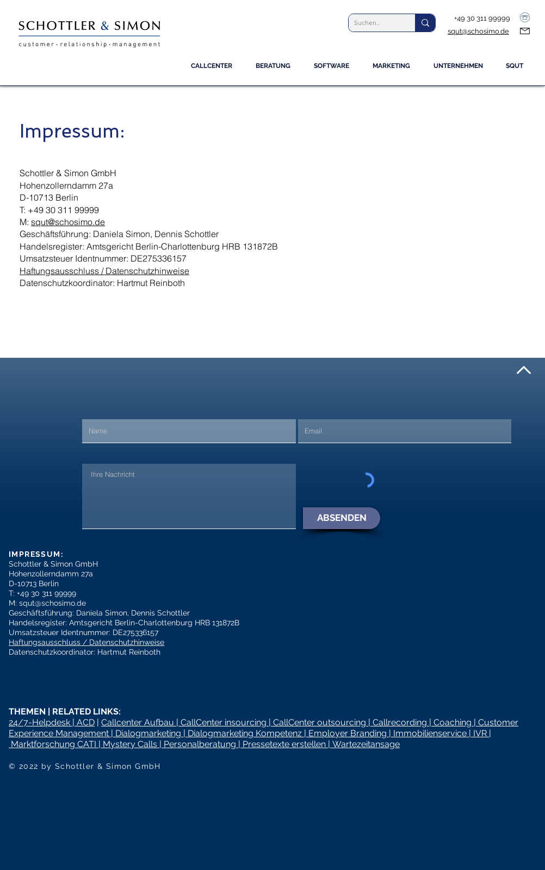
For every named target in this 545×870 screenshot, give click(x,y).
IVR (480, 733)
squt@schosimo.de (478, 31)
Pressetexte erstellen (284, 744)
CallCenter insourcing (224, 722)
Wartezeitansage (366, 744)
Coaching (452, 722)
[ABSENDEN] (341, 518)
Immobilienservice (430, 733)
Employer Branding (347, 733)
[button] (276, 69)
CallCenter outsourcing (319, 722)
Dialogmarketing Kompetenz (245, 733)
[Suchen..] (373, 23)
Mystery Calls (130, 744)
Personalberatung (200, 744)
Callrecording (400, 722)
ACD (86, 722)
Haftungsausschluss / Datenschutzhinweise (104, 270)
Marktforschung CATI (53, 744)
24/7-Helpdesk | (43, 722)
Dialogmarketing (148, 733)
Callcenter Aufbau (138, 722)
